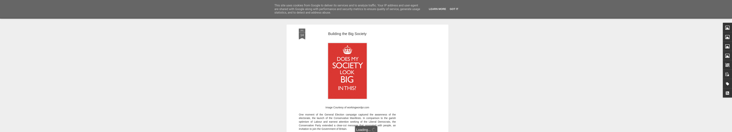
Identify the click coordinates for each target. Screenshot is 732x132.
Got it (454, 9)
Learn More (437, 9)
